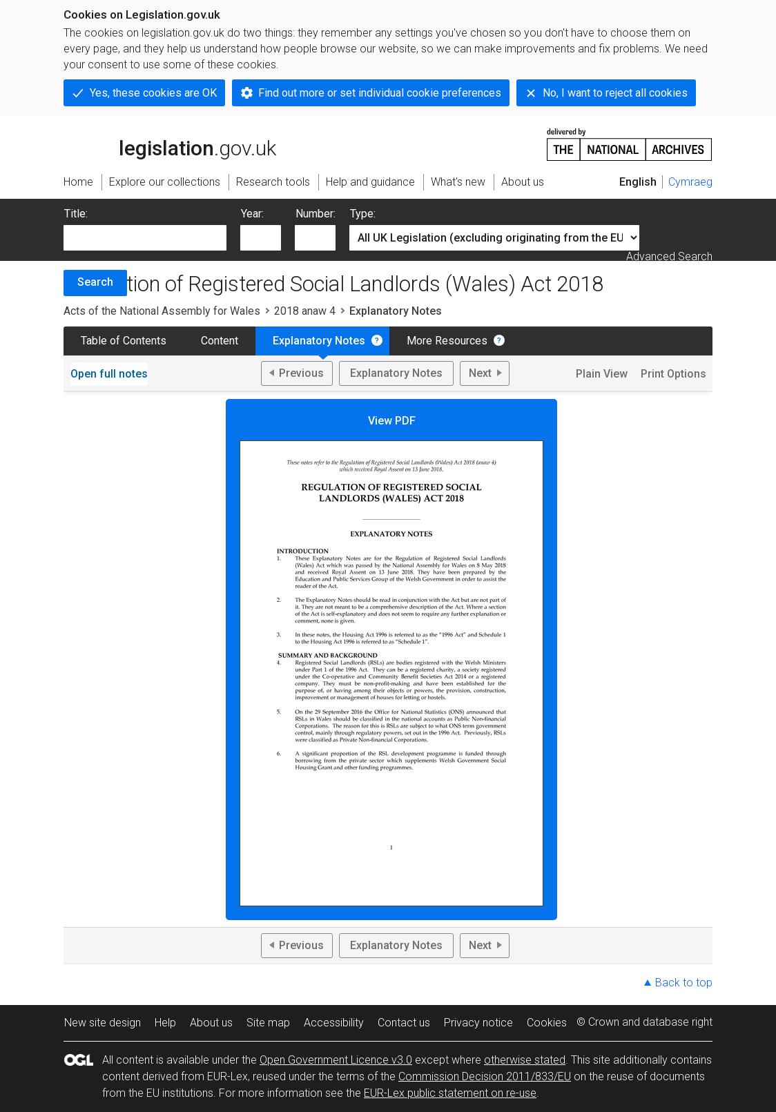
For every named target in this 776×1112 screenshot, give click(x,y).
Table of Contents (123, 340)
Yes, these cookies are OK (153, 92)
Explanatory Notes (319, 340)
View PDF (391, 660)
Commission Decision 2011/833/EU (484, 1076)
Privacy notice (478, 1022)
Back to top (683, 982)
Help (165, 1022)
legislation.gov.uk (170, 143)
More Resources (447, 340)
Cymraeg (690, 181)
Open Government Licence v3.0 (336, 1059)
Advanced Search (669, 256)
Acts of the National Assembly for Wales (162, 311)
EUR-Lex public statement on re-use (450, 1093)
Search (95, 282)
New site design (102, 1022)
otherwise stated (524, 1059)
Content (219, 340)
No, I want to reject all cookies (615, 92)
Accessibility (334, 1022)
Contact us (404, 1022)
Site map (268, 1022)
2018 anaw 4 (305, 311)
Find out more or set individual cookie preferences (379, 92)
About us (211, 1022)
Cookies (547, 1022)
